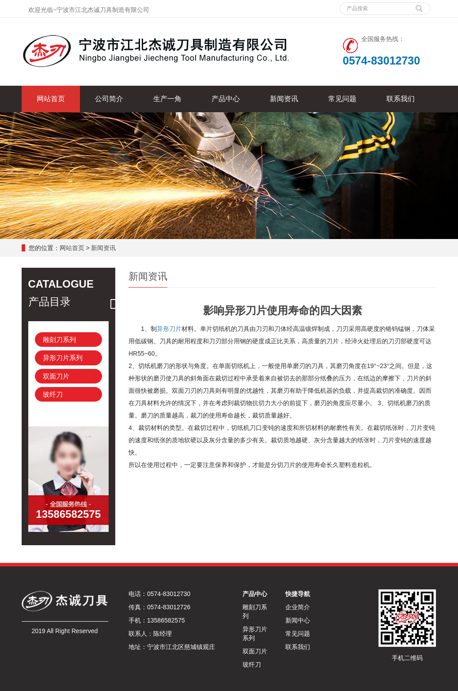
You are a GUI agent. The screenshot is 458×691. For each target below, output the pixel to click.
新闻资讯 (284, 99)
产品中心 (226, 99)
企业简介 (297, 607)
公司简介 (109, 99)
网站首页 (51, 99)
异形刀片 (169, 328)
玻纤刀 (53, 394)
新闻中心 (297, 620)
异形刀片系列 (63, 357)
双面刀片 (56, 376)
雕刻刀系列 (59, 339)
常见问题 (342, 99)
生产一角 (167, 99)
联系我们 (400, 99)
